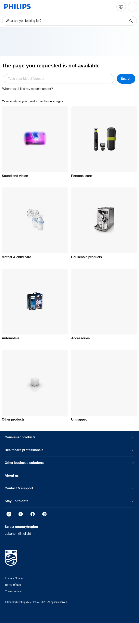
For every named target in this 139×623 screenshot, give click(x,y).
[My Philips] (121, 7)
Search (126, 78)
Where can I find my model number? (27, 89)
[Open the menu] (132, 7)
